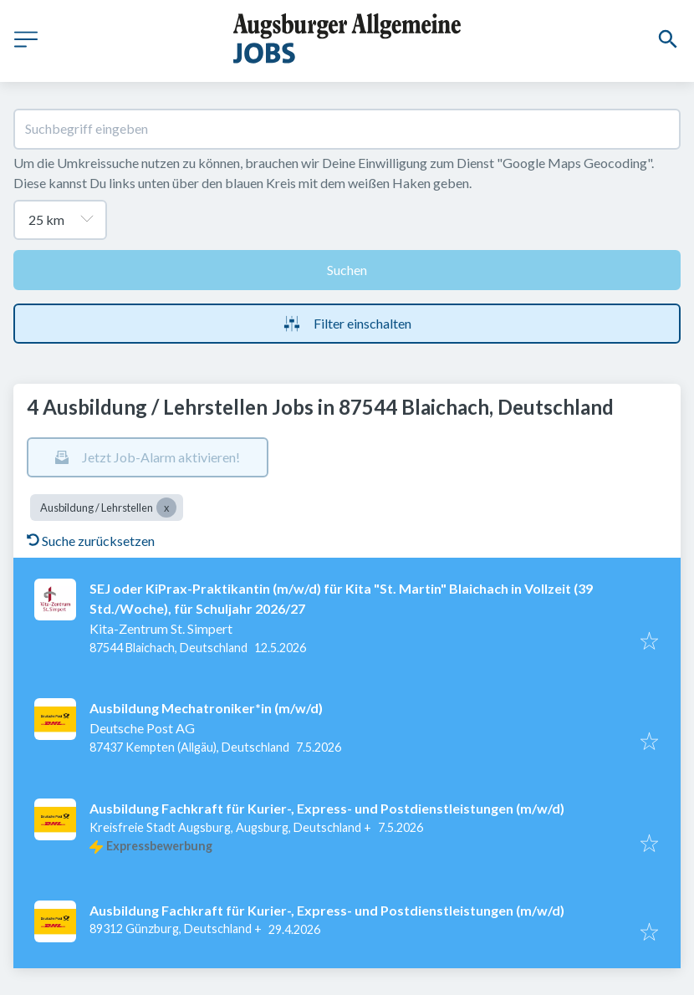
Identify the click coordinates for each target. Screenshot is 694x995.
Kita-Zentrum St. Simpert (160, 628)
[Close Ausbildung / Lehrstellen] (166, 508)
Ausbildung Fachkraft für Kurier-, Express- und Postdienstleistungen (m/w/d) (326, 808)
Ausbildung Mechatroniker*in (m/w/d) (206, 708)
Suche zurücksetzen (91, 541)
